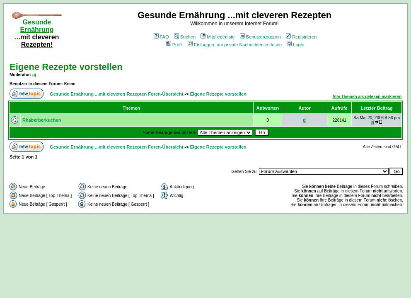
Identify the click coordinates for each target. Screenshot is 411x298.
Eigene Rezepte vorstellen (66, 67)
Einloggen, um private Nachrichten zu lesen (235, 44)
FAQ (161, 36)
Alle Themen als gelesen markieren (366, 96)
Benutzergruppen (260, 36)
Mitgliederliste (218, 36)
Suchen (185, 36)
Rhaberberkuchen (41, 120)
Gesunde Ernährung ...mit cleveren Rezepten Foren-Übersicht (116, 93)
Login (295, 44)
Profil (174, 44)
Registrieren (301, 36)
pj (34, 74)
